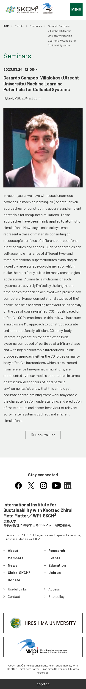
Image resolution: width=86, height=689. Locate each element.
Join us (54, 572)
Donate (14, 580)
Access (54, 589)
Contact (14, 596)
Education (57, 565)
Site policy (56, 596)
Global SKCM (19, 572)
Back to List (45, 434)
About (13, 550)
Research (56, 550)
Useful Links (17, 589)
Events (54, 558)
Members (15, 558)
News (12, 565)
